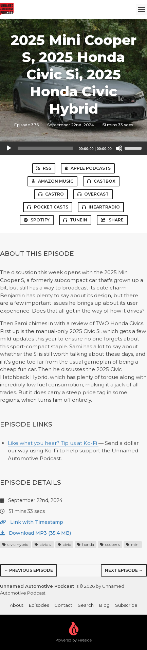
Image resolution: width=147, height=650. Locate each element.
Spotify (37, 219)
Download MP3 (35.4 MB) (35, 533)
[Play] (8, 148)
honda (85, 544)
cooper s (110, 544)
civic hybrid (15, 544)
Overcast (93, 194)
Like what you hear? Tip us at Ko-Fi (53, 443)
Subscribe (126, 605)
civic (64, 544)
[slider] (45, 148)
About (16, 605)
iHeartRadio (101, 207)
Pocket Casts (47, 207)
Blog (104, 605)
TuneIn (75, 219)
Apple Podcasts (88, 168)
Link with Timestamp (31, 522)
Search (86, 605)
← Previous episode (28, 570)
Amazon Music (52, 181)
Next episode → (124, 570)
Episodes (39, 605)
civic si (43, 544)
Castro (51, 194)
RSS (43, 168)
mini (133, 544)
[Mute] (119, 148)
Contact (63, 605)
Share (112, 219)
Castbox (101, 181)
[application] (73, 148)
